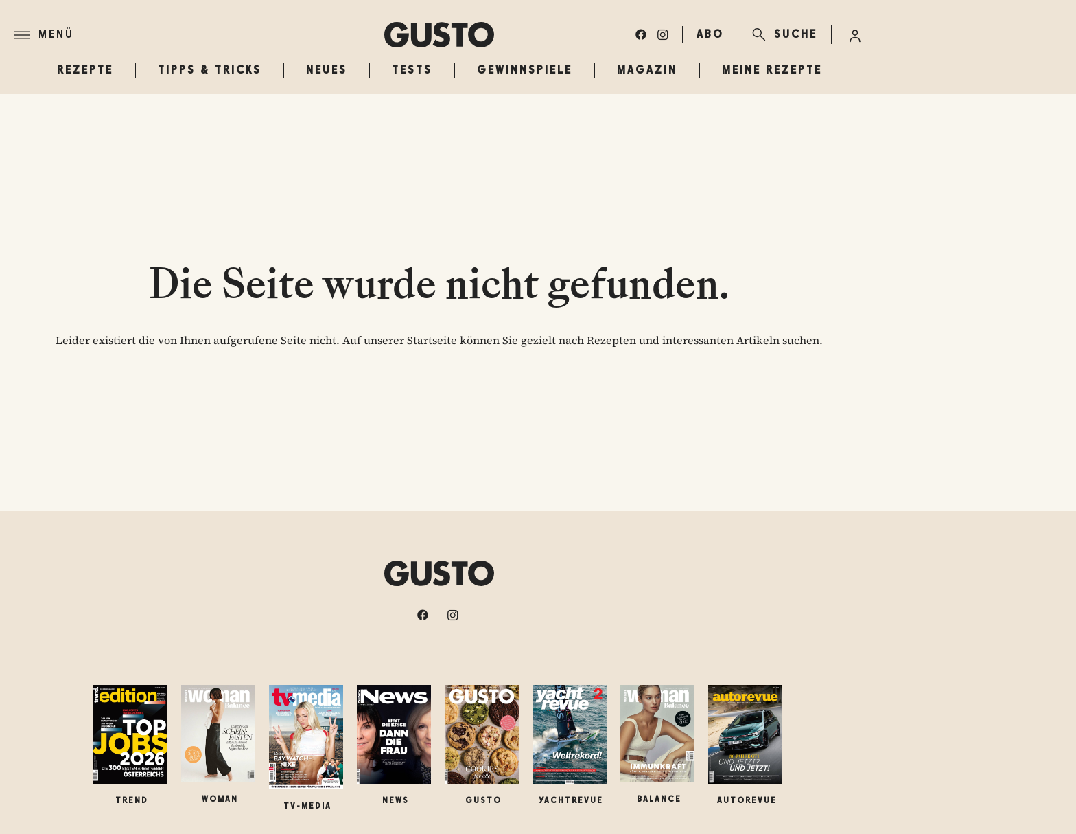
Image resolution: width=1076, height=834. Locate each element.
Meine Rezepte (772, 69)
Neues (326, 69)
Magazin (647, 69)
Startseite (432, 340)
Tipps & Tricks (209, 69)
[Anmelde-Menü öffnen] (855, 34)
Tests (412, 69)
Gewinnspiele (524, 69)
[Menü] (199, 35)
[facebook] (640, 34)
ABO (710, 34)
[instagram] (662, 34)
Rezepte (85, 69)
